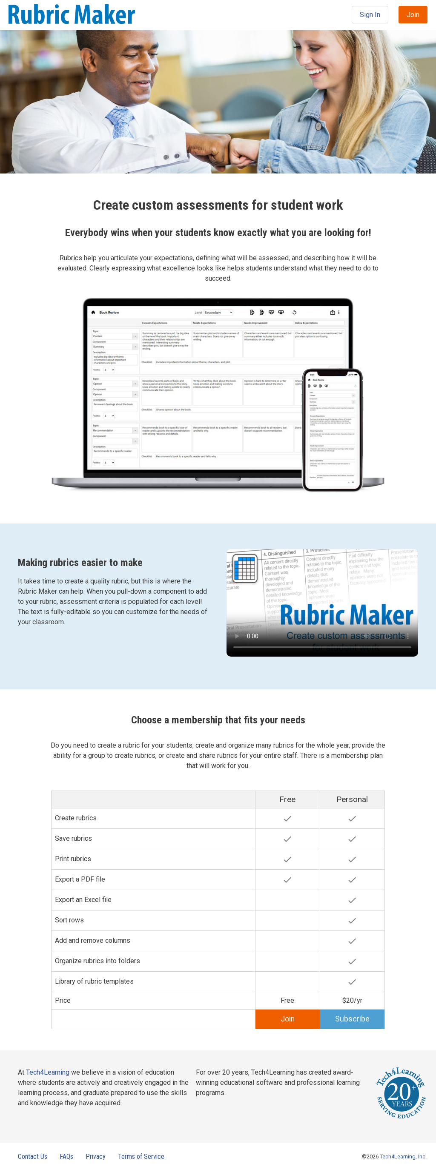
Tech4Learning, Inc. (403, 1156)
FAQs (66, 1156)
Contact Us (32, 1156)
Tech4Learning (47, 1072)
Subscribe (352, 1019)
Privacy (96, 1156)
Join (413, 15)
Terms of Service (141, 1156)
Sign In (370, 15)
